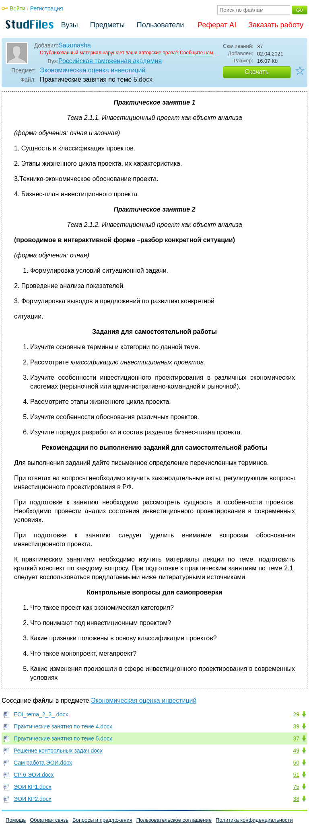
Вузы (69, 25)
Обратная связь (49, 820)
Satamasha (74, 45)
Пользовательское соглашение (174, 820)
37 (296, 738)
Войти (17, 8)
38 (296, 799)
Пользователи (160, 25)
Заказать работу (275, 25)
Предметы (107, 25)
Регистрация (46, 8)
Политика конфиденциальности (254, 820)
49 (296, 750)
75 (296, 787)
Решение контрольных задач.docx (58, 750)
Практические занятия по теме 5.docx (63, 738)
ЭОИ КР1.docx (33, 787)
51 (296, 774)
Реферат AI (217, 25)
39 (296, 726)
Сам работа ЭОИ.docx (43, 762)
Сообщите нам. (197, 52)
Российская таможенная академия (110, 61)
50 (296, 762)
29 (296, 714)
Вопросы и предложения (102, 820)
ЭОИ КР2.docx (33, 799)
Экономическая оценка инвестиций (92, 70)
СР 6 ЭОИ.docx (34, 774)
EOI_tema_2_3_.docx (41, 714)
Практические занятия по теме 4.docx (63, 726)
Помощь (16, 820)
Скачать (257, 71)
